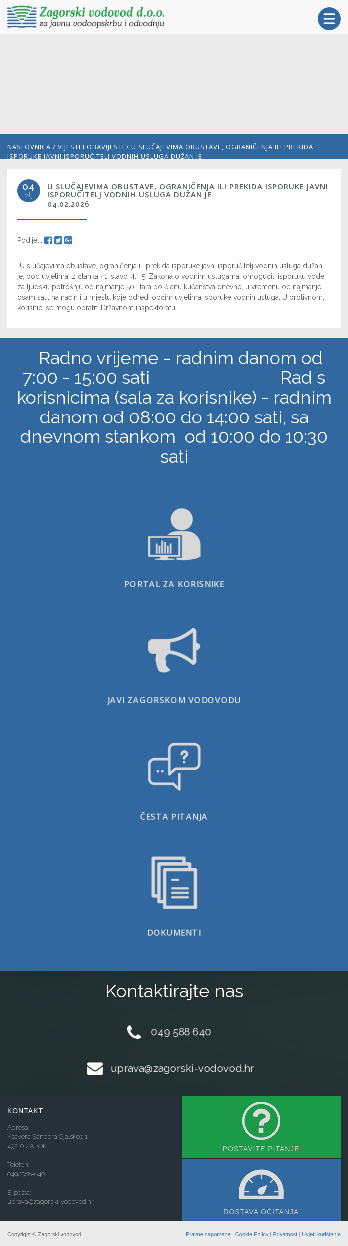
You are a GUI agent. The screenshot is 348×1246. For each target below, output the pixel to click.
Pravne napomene (208, 1234)
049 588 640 (181, 1032)
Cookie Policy (252, 1234)
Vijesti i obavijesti (91, 146)
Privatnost (285, 1234)
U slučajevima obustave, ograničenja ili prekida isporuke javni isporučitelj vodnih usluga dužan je (160, 151)
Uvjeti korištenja (321, 1234)
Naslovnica (29, 146)
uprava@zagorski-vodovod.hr (182, 1068)
